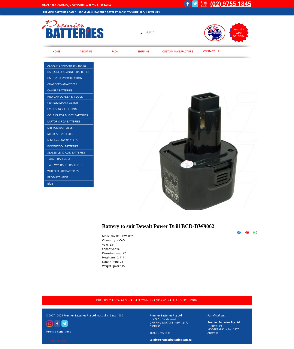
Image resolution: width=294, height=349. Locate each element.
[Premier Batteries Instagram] (49, 323)
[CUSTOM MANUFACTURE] (177, 51)
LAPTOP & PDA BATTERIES (63, 121)
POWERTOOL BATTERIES (62, 146)
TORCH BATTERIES (58, 159)
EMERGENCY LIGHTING (62, 109)
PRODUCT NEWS (57, 177)
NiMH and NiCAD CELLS (62, 140)
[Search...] (168, 32)
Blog (50, 183)
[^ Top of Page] (58, 341)
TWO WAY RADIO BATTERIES (64, 165)
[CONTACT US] (211, 51)
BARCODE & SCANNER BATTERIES (68, 72)
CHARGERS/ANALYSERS (62, 84)
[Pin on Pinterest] (247, 232)
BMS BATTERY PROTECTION (64, 78)
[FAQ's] (115, 51)
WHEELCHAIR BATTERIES (63, 171)
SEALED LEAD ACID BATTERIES (66, 152)
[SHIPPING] (144, 51)
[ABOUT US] (86, 51)
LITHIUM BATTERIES (60, 128)
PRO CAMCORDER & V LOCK (65, 96)
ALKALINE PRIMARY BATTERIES (66, 65)
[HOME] (56, 51)
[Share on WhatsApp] (255, 232)
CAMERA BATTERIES (59, 90)
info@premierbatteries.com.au (172, 340)
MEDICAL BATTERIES (60, 134)
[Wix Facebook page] (187, 3)
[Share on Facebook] (239, 232)
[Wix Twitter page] (195, 3)
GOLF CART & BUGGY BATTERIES (67, 115)
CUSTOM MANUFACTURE (63, 103)
